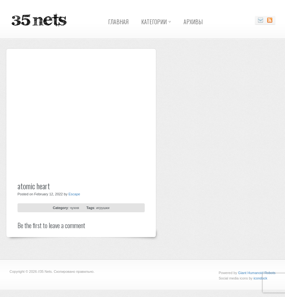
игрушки (102, 208)
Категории (154, 22)
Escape (74, 194)
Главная (118, 22)
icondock (260, 278)
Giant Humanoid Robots (256, 273)
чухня (74, 208)
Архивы (193, 22)
